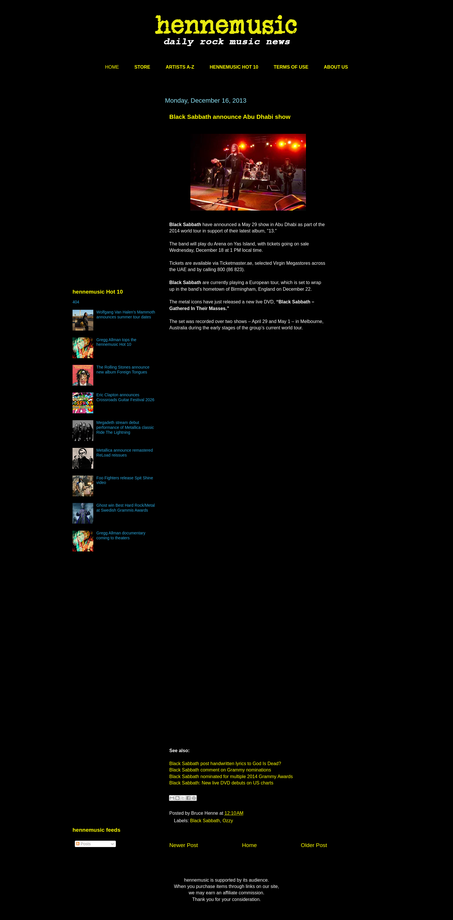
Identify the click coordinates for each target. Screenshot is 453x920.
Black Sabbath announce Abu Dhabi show (229, 116)
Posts (83, 844)
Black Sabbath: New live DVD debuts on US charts (221, 782)
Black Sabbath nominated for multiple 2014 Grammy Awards (231, 776)
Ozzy (227, 820)
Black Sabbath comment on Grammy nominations (220, 769)
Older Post (314, 845)
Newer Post (183, 845)
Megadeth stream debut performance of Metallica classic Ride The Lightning (125, 427)
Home (249, 845)
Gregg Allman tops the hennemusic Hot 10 (116, 342)
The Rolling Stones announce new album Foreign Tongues (123, 369)
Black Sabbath (205, 820)
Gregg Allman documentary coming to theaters (121, 535)
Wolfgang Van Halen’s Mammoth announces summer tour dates (125, 314)
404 (76, 302)
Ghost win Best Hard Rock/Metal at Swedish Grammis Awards (125, 507)
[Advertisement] (116, 152)
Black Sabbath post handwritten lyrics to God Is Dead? (225, 763)
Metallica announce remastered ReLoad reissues (124, 452)
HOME (112, 67)
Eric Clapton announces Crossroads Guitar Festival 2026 (125, 397)
